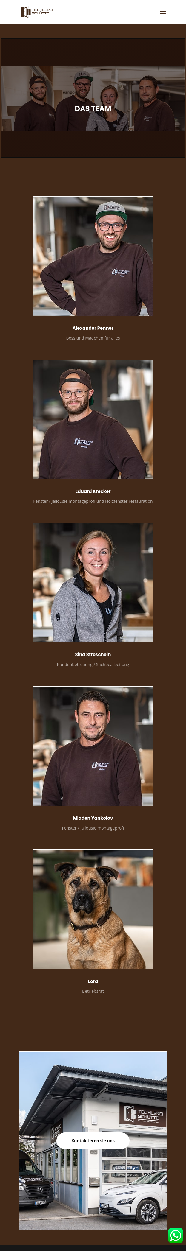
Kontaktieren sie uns (93, 1140)
